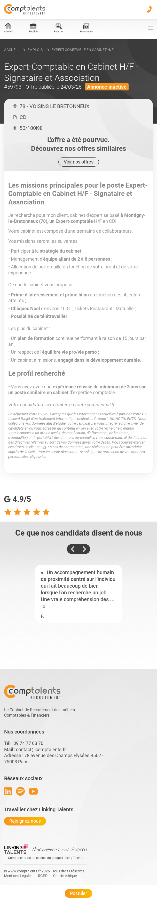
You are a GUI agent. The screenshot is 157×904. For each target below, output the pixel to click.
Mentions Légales (18, 876)
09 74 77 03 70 (28, 743)
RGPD (43, 876)
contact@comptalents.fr (41, 749)
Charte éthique (65, 876)
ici (44, 447)
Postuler (78, 893)
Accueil (11, 50)
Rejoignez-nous (25, 821)
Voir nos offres (78, 162)
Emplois (35, 50)
